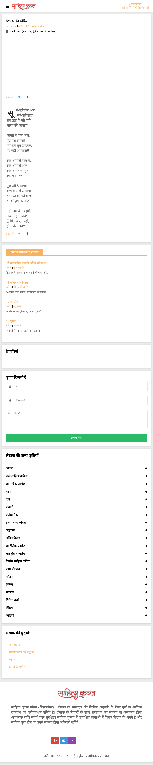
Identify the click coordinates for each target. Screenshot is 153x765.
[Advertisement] (76, 62)
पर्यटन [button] (76, 577)
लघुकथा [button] (76, 530)
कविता (21, 26)
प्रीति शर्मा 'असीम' (21, 286)
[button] (19, 97)
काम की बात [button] (76, 569)
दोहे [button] (76, 499)
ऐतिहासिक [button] (76, 515)
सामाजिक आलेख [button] (76, 484)
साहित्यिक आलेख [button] (76, 546)
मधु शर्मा (17, 306)
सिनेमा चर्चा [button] (76, 600)
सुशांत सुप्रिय (19, 267)
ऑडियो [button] (76, 615)
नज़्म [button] (76, 492)
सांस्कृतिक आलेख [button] (76, 554)
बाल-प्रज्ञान (14, 644)
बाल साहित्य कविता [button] (76, 476)
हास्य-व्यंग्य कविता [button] (76, 523)
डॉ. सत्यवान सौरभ (35, 26)
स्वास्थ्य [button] (76, 592)
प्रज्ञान (12, 659)
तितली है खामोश (17, 666)
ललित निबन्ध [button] (76, 538)
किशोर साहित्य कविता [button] (76, 561)
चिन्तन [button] (76, 585)
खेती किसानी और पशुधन (21, 652)
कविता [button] (76, 468)
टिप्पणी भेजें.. (76, 438)
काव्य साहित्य (11, 26)
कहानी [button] (76, 507)
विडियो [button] (76, 608)
